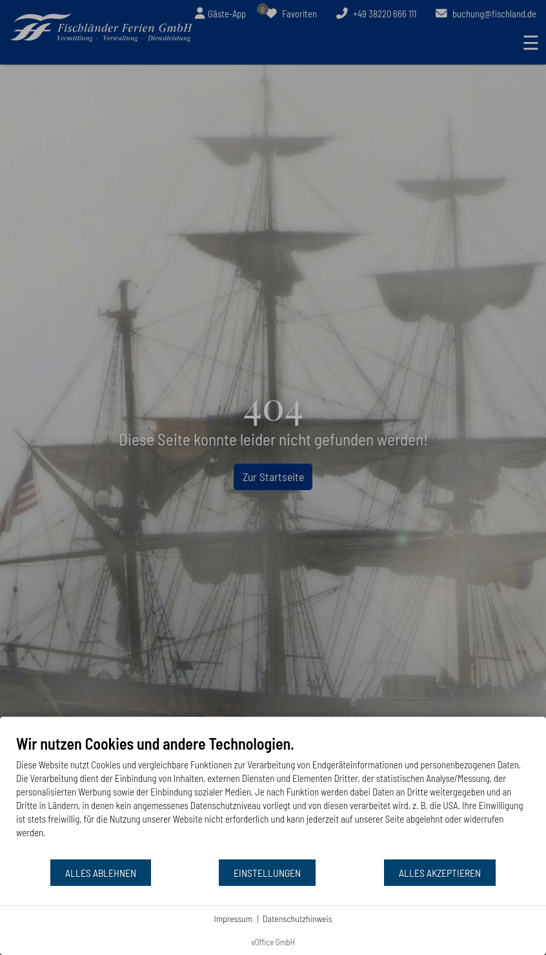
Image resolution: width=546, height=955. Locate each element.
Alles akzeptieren (440, 873)
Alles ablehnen (100, 873)
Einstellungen (267, 873)
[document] (273, 796)
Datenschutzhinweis (297, 918)
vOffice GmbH (273, 942)
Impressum (233, 918)
